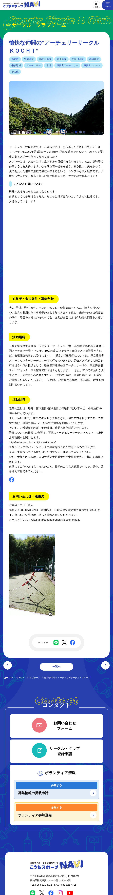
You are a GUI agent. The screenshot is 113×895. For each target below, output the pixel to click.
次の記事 (105, 665)
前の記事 (7, 665)
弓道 (48, 65)
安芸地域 (29, 59)
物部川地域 (45, 59)
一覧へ (56, 666)
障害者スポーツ (92, 65)
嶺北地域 (61, 59)
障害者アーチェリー (67, 65)
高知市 (14, 59)
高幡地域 (94, 59)
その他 (14, 71)
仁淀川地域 (78, 59)
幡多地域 (16, 65)
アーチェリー (34, 65)
